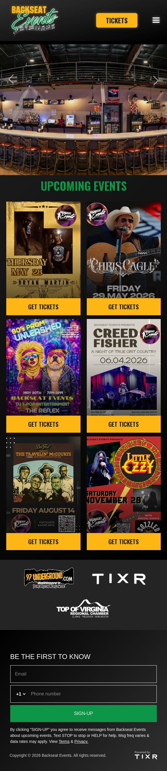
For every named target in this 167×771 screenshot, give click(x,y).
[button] (156, 20)
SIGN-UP (83, 713)
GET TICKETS (43, 306)
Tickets (115, 20)
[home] (33, 20)
